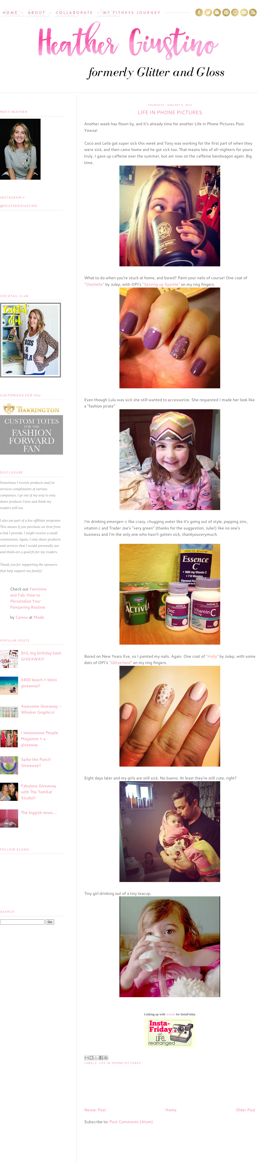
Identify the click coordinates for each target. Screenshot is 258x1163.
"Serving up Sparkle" (161, 284)
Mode (39, 617)
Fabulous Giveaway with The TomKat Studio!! (38, 792)
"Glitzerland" (120, 662)
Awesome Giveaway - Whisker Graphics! (41, 709)
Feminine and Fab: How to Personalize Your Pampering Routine (28, 598)
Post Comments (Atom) (131, 1121)
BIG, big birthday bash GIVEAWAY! (41, 656)
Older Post (245, 1110)
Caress (21, 617)
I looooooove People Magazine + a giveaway (39, 738)
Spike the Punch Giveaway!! (36, 762)
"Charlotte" (94, 284)
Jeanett (170, 1014)
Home (171, 1110)
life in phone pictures (120, 1063)
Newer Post (95, 1110)
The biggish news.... (39, 812)
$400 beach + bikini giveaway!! (39, 682)
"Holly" (212, 656)
